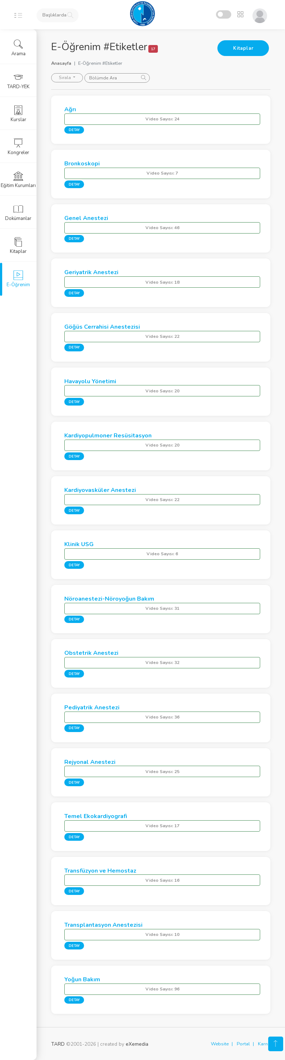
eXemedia (137, 1044)
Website (220, 1044)
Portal (243, 1044)
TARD (58, 1044)
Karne (264, 1044)
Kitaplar (243, 48)
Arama (18, 48)
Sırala (65, 78)
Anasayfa (61, 63)
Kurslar (18, 114)
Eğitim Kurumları (18, 180)
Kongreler (18, 147)
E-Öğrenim (18, 279)
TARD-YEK (18, 81)
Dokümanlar (18, 213)
